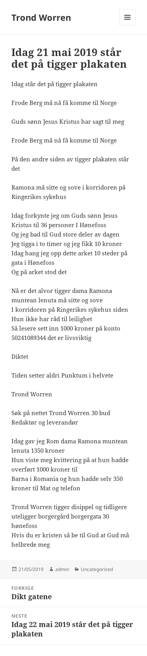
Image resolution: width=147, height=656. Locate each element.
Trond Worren (41, 17)
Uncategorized (97, 569)
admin (62, 569)
